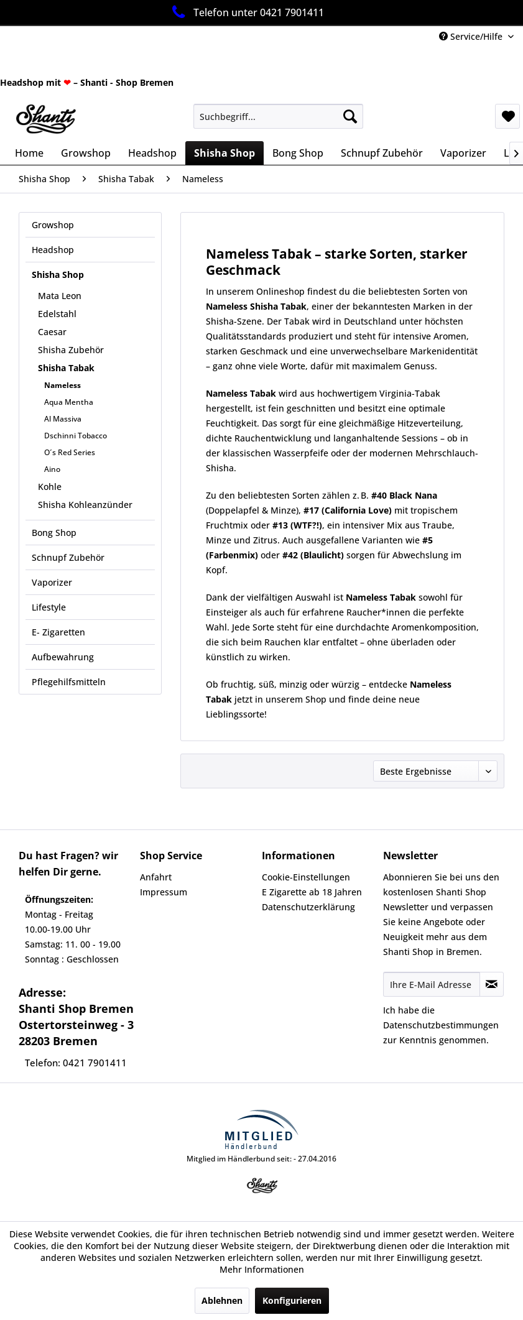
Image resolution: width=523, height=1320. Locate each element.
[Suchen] (350, 116)
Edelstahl (57, 314)
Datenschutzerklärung (308, 907)
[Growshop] (85, 153)
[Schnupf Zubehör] (382, 153)
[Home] (29, 153)
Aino (52, 469)
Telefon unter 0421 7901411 (246, 12)
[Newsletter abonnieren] (491, 984)
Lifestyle (49, 607)
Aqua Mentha (68, 402)
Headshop (53, 250)
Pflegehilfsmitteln (69, 682)
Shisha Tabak (66, 368)
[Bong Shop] (298, 153)
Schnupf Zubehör (68, 557)
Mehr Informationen (262, 1269)
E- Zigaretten (58, 632)
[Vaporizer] (463, 153)
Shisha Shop (58, 274)
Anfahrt (156, 877)
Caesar (52, 332)
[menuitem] (278, 116)
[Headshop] (152, 153)
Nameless (62, 385)
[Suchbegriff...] (278, 116)
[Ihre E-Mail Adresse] (431, 984)
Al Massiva (62, 418)
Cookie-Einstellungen (306, 877)
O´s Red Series (69, 452)
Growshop (53, 225)
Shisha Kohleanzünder (85, 504)
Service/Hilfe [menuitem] (472, 36)
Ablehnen (222, 1300)
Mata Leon (59, 296)
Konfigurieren (292, 1300)
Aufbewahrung (63, 657)
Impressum (163, 892)
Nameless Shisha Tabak (256, 306)
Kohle (50, 486)
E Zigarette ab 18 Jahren (312, 892)
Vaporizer (52, 582)
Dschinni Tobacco (75, 435)
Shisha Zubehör (71, 350)
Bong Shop (54, 532)
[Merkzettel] (507, 116)
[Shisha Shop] (224, 153)
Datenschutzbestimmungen (441, 1025)
